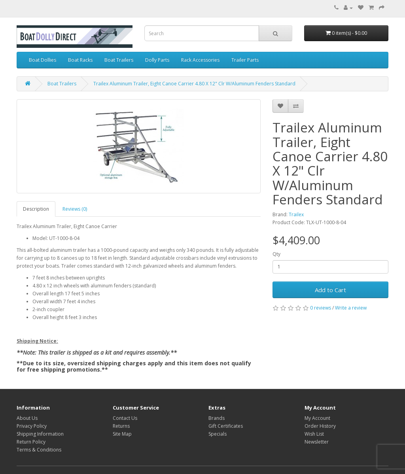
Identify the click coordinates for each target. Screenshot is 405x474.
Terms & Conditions (39, 449)
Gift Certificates (225, 426)
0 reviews (320, 307)
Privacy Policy (32, 426)
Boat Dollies (42, 60)
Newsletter (317, 441)
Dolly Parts (157, 60)
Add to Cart (330, 290)
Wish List (314, 434)
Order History (320, 426)
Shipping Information (40, 434)
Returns (121, 426)
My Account (317, 418)
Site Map (122, 434)
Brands (216, 418)
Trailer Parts (245, 60)
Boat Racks (80, 60)
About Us (27, 418)
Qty (276, 254)
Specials (217, 434)
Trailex (296, 214)
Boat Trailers (118, 60)
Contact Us (125, 418)
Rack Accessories (200, 60)
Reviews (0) (74, 209)
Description (36, 209)
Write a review (351, 307)
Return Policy (31, 441)
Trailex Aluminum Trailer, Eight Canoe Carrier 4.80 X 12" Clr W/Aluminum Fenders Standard (194, 83)
